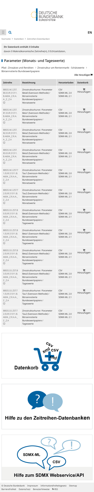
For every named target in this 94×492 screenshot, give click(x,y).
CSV (60, 89)
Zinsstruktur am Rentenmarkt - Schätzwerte (60, 67)
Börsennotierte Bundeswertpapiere (20, 71)
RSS (55, 489)
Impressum (32, 485)
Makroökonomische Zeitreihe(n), (29, 51)
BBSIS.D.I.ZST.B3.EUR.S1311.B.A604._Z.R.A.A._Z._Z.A (10, 275)
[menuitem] (3, 32)
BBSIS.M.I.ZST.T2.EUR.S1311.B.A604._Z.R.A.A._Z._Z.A (10, 194)
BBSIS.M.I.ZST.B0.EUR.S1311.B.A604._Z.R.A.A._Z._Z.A (10, 94)
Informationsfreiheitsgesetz (53, 485)
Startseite (6, 38)
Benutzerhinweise (41, 489)
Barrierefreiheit (8, 489)
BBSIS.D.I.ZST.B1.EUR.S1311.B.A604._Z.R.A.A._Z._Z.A (10, 235)
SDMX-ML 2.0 (65, 92)
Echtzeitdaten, (57, 51)
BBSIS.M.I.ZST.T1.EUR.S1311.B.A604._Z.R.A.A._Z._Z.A (10, 175)
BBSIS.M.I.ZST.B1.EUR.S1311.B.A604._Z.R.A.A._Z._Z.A (10, 114)
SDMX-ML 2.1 (65, 96)
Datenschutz (24, 489)
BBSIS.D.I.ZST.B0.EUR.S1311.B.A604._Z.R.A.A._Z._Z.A (10, 215)
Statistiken (19, 38)
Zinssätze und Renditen (21, 67)
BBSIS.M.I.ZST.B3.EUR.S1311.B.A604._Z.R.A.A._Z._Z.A (10, 154)
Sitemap (73, 485)
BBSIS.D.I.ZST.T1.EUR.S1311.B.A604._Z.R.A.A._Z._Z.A (10, 295)
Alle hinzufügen (83, 75)
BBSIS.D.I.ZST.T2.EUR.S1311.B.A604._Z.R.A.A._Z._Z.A (10, 315)
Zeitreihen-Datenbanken (38, 38)
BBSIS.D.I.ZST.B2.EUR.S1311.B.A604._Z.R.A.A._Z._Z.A (10, 255)
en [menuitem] (90, 32)
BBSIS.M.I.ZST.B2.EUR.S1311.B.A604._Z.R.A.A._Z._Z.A (10, 134)
